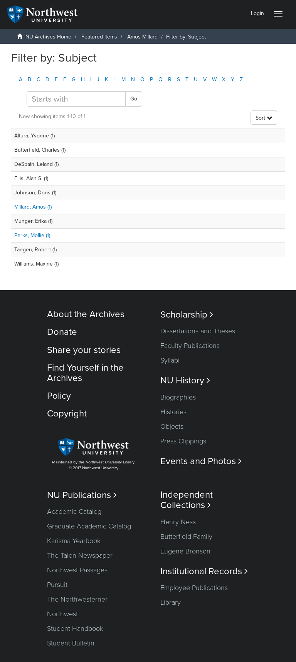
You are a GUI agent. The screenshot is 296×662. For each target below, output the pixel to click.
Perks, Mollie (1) (32, 235)
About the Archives (85, 314)
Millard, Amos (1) (33, 207)
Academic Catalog (74, 511)
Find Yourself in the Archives (85, 372)
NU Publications (82, 495)
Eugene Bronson (185, 551)
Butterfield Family (186, 536)
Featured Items (99, 36)
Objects (171, 426)
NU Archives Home (48, 36)
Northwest (62, 614)
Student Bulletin (70, 643)
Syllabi (170, 360)
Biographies (178, 397)
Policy (59, 395)
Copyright (67, 413)
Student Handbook (75, 628)
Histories (173, 412)
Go (133, 98)
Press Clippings (183, 441)
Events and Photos (201, 461)
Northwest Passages (77, 570)
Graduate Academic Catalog (89, 526)
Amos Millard (142, 36)
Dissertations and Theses (197, 331)
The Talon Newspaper (80, 555)
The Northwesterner (77, 599)
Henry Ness (178, 522)
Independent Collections (186, 500)
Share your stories (84, 350)
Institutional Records (204, 571)
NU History (185, 380)
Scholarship (186, 314)
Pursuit (57, 584)
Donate (62, 332)
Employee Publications (194, 587)
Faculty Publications (190, 345)
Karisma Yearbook (74, 541)
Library (170, 602)
